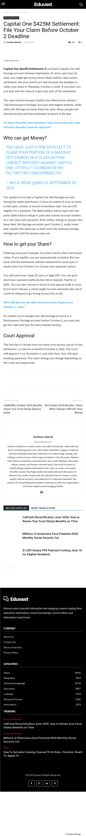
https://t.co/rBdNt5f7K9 (39, 212)
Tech (6, 792)
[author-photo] (43, 475)
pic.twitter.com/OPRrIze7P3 (33, 217)
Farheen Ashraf (13, 42)
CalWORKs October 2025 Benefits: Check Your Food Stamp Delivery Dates (23, 453)
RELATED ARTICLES (16, 552)
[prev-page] (5, 611)
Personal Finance (21, 12)
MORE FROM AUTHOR (43, 552)
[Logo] (43, 644)
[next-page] (11, 611)
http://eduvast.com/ (43, 486)
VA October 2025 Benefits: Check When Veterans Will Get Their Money (63, 453)
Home (6, 12)
